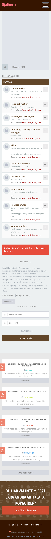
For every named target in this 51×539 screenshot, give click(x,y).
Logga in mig (25, 338)
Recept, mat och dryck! (22, 116)
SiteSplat (29, 397)
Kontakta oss (36, 524)
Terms (26, 524)
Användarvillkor (8, 295)
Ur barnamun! (17, 189)
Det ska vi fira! (18, 176)
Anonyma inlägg (19, 226)
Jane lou (29, 425)
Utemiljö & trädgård (20, 163)
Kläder (14, 145)
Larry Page (29, 452)
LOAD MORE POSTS (26, 473)
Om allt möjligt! (18, 88)
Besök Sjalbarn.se (25, 510)
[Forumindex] (5, 67)
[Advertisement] (25, 37)
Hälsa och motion (19, 103)
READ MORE (25, 380)
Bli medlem (8, 301)
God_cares (36, 97)
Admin (29, 370)
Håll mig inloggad (26, 331)
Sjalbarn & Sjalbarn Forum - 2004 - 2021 (25, 532)
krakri (28, 97)
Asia (23, 97)
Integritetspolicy (23, 295)
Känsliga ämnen (18, 204)
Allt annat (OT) (11, 76)
